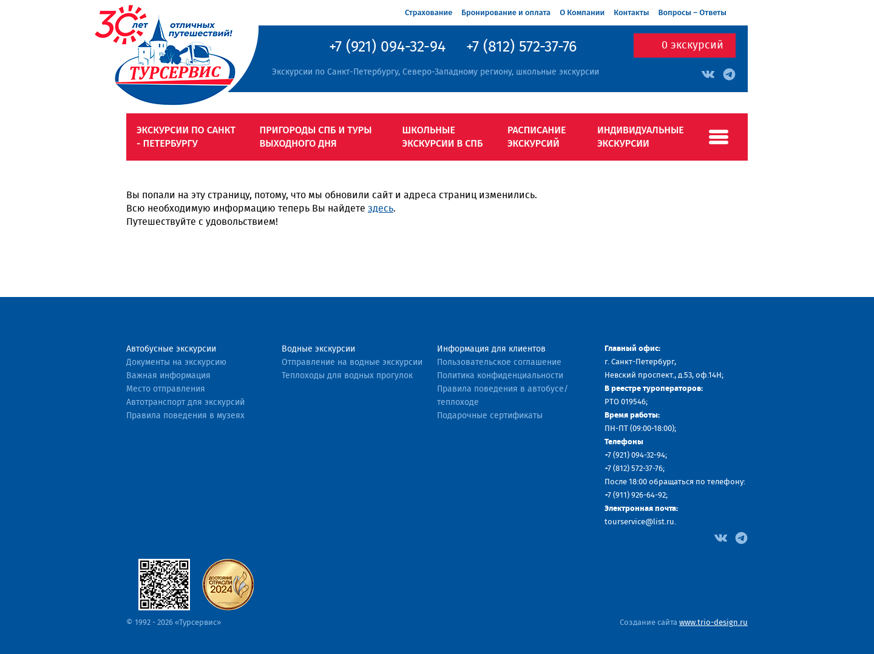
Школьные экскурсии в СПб (442, 136)
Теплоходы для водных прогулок (347, 376)
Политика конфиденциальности (500, 376)
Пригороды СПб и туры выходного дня (315, 136)
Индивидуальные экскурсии (640, 136)
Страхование (428, 12)
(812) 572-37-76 (638, 469)
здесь (380, 208)
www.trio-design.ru (713, 623)
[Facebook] (720, 537)
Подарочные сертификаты (490, 416)
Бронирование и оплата (505, 12)
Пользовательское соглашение (499, 362)
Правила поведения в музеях (185, 416)
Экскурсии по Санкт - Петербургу (186, 136)
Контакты (631, 12)
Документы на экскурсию (176, 362)
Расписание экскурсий (536, 136)
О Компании (582, 12)
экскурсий (692, 45)
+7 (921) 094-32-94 (387, 47)
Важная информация (168, 376)
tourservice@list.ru (639, 522)
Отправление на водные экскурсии (352, 362)
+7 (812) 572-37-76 (521, 47)
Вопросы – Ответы (692, 12)
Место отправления (165, 389)
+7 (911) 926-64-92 (635, 495)
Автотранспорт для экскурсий (185, 402)
